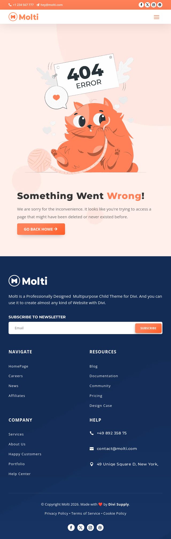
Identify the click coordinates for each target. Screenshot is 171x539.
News (13, 385)
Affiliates (17, 395)
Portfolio (17, 463)
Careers (16, 375)
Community (100, 385)
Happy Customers (25, 454)
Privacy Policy (56, 513)
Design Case (101, 405)
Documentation (104, 375)
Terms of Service (85, 513)
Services (16, 434)
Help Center (20, 473)
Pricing (96, 395)
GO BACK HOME (38, 229)
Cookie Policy (114, 513)
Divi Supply (118, 504)
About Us (17, 444)
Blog (94, 366)
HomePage (18, 366)
